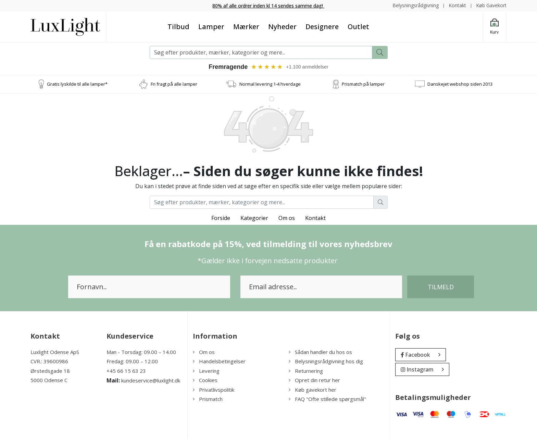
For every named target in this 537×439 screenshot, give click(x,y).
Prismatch (208, 398)
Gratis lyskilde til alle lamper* (77, 84)
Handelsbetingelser (219, 361)
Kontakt (457, 5)
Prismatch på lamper (363, 84)
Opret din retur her (314, 380)
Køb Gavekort (491, 5)
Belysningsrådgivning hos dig (326, 361)
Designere (322, 26)
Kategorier (254, 218)
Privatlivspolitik (213, 389)
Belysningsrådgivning (415, 5)
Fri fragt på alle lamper (174, 84)
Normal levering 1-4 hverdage (270, 84)
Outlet (358, 26)
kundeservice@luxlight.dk (150, 380)
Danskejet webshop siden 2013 (459, 84)
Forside (220, 218)
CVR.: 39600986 (49, 361)
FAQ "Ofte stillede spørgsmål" (327, 398)
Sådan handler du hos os (320, 352)
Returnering (306, 370)
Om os (286, 218)
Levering (206, 370)
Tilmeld (441, 287)
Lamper (211, 26)
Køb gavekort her (312, 389)
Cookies (205, 380)
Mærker (246, 26)
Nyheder (282, 26)
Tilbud (178, 26)
